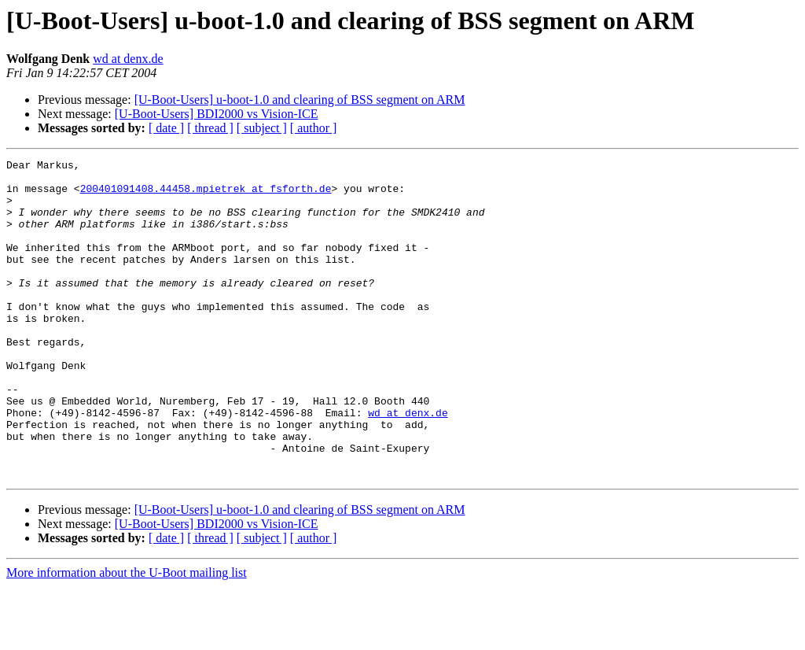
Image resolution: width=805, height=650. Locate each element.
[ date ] (166, 128)
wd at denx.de (128, 58)
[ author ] (313, 128)
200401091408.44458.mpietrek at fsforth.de (206, 195)
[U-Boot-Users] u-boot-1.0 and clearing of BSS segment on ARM (299, 99)
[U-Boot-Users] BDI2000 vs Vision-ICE (216, 113)
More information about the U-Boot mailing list (126, 636)
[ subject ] (262, 128)
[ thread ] (210, 128)
